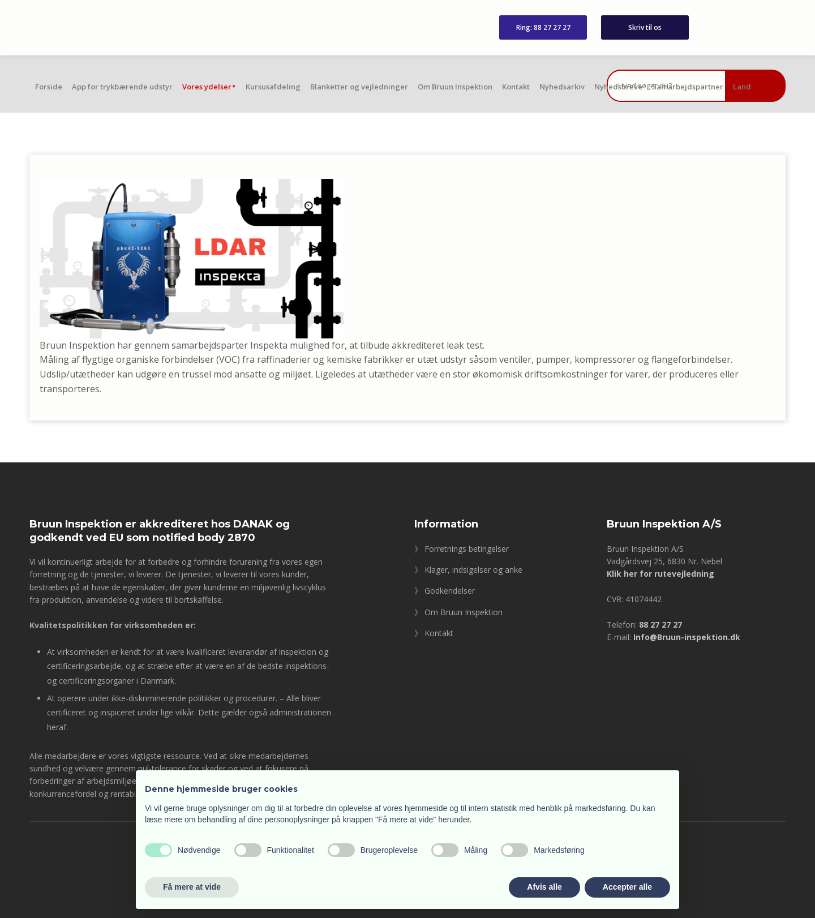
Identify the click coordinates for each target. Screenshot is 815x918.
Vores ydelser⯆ (209, 86)
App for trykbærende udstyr (122, 86)
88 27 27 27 (660, 624)
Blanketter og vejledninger (359, 86)
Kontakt (516, 86)
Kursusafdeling (273, 86)
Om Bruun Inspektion (455, 86)
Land (742, 86)
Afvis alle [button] (544, 886)
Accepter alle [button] (627, 886)
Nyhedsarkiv (562, 86)
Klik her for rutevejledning (660, 573)
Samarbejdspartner (687, 86)
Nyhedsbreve (618, 86)
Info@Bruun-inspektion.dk (686, 637)
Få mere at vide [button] (192, 886)
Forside (48, 86)
